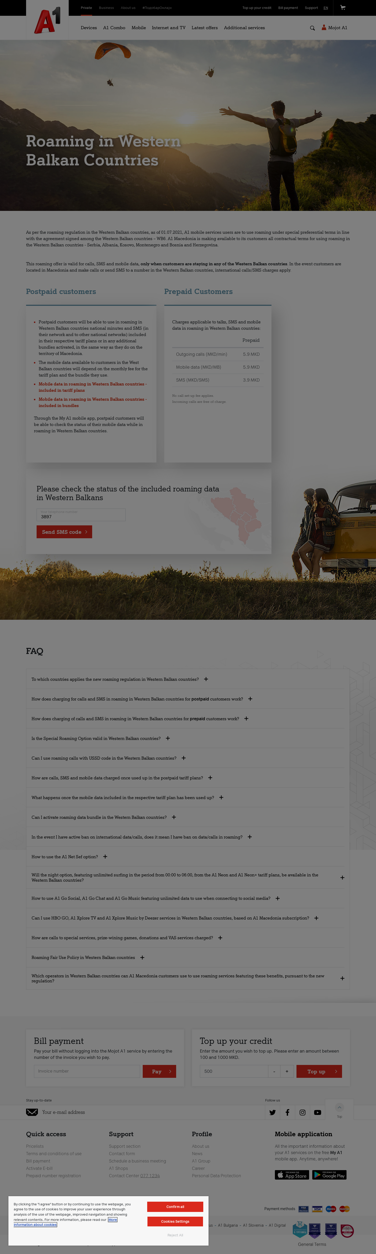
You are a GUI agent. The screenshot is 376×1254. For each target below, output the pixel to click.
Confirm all (175, 1207)
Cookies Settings (175, 1221)
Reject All (175, 1235)
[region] (108, 1221)
